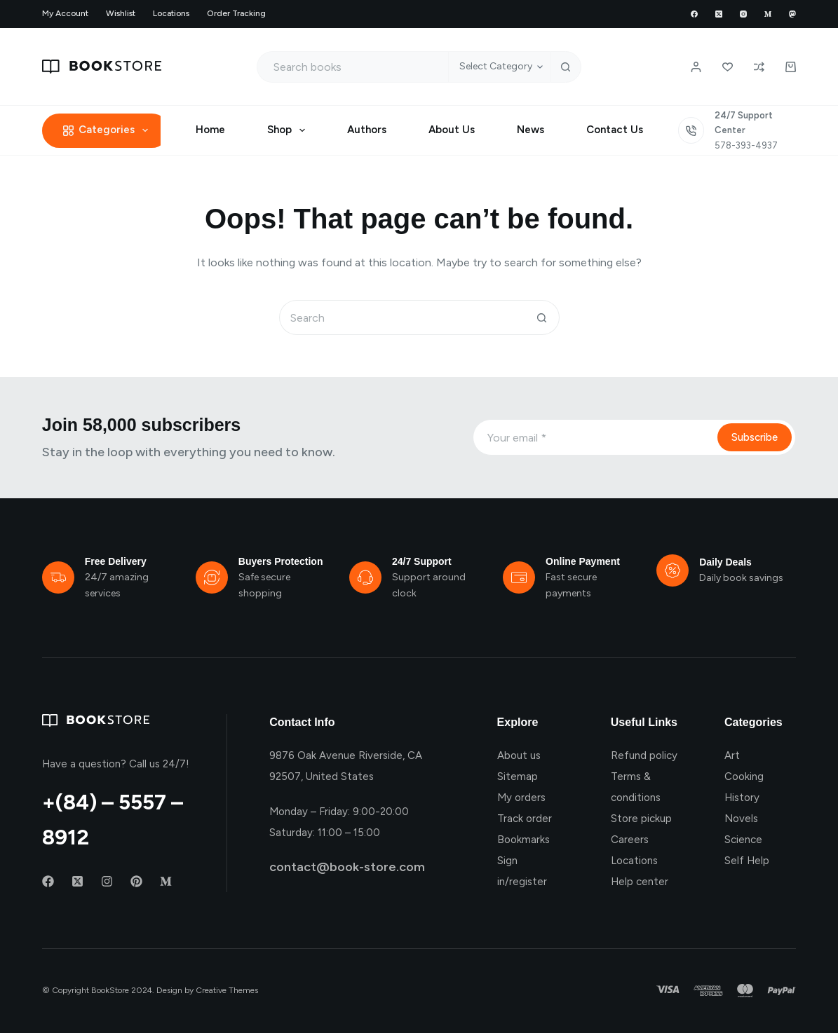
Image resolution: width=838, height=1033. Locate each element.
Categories (108, 130)
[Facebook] (694, 14)
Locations (171, 13)
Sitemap (517, 776)
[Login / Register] (696, 67)
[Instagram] (743, 14)
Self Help (746, 860)
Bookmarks (523, 839)
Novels (741, 818)
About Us (451, 129)
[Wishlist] (727, 67)
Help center (639, 881)
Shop (289, 130)
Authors (366, 129)
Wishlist (120, 13)
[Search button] (565, 67)
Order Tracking (236, 13)
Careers (630, 839)
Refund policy (644, 755)
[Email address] (593, 437)
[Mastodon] (792, 14)
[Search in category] (499, 67)
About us (519, 755)
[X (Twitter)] (718, 14)
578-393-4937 (746, 145)
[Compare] (759, 67)
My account (65, 13)
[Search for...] (353, 67)
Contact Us (614, 129)
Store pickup (641, 818)
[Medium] (767, 14)
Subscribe (754, 437)
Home (210, 129)
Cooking (744, 776)
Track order (524, 818)
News (530, 129)
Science (743, 839)
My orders (521, 797)
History (741, 797)
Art (732, 755)
